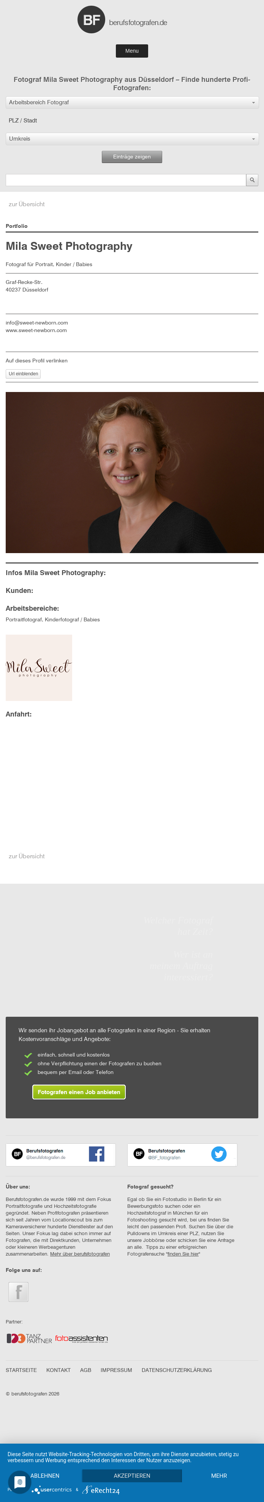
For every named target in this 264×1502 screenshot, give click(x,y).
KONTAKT (58, 1370)
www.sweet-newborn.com (36, 330)
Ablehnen (44, 1475)
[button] (132, 102)
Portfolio (17, 226)
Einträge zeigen (132, 157)
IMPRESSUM (116, 1370)
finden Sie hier (183, 1254)
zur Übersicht (27, 205)
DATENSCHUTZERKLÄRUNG (177, 1370)
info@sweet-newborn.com (37, 323)
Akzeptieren (132, 1475)
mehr (219, 1475)
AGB (85, 1370)
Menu (132, 51)
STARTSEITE (21, 1370)
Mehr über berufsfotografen (80, 1254)
